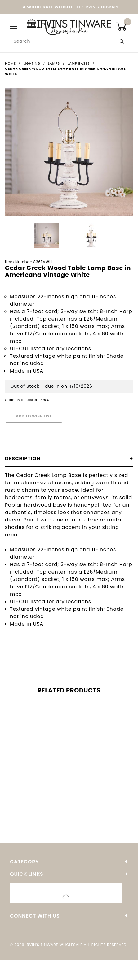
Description (23, 458)
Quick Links (26, 874)
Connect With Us (35, 915)
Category (24, 861)
